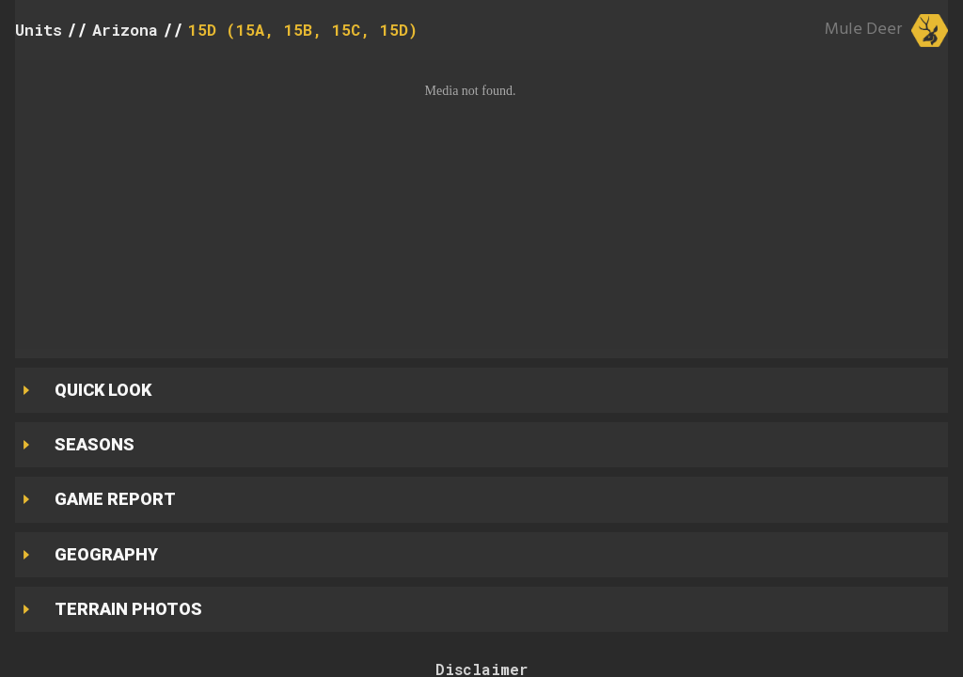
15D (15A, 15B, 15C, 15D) (303, 29)
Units (38, 29)
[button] (481, 204)
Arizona (125, 29)
